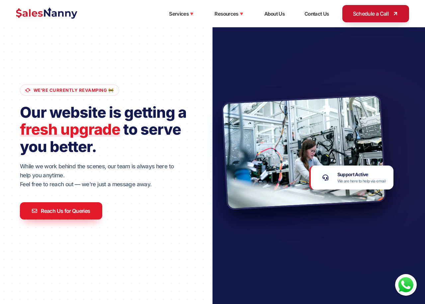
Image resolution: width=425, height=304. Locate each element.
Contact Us (316, 14)
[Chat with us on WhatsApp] (406, 285)
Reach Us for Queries (61, 211)
